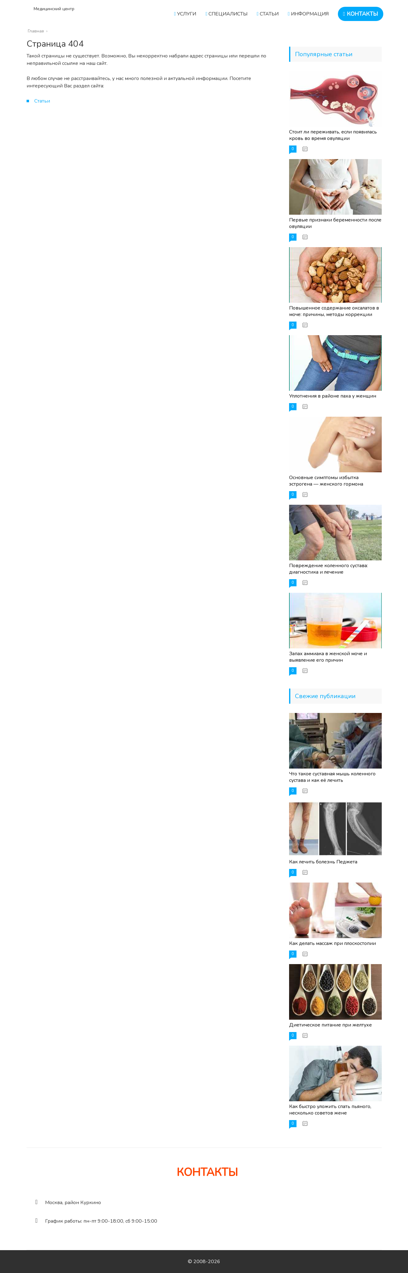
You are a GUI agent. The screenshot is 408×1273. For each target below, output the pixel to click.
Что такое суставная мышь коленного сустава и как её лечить (332, 777)
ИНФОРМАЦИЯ (308, 14)
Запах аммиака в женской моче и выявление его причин (328, 657)
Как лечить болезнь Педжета (323, 861)
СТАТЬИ (268, 14)
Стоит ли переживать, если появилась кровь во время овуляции (333, 135)
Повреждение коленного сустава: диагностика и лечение (328, 568)
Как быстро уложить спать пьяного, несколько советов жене (330, 1109)
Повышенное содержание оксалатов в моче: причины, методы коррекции (334, 311)
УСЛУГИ (185, 14)
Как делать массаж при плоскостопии (332, 943)
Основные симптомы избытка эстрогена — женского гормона (326, 480)
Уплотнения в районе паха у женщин (332, 396)
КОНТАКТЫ (360, 14)
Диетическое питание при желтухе (330, 1025)
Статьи (42, 101)
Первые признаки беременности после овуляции (335, 223)
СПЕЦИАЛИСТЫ (226, 14)
